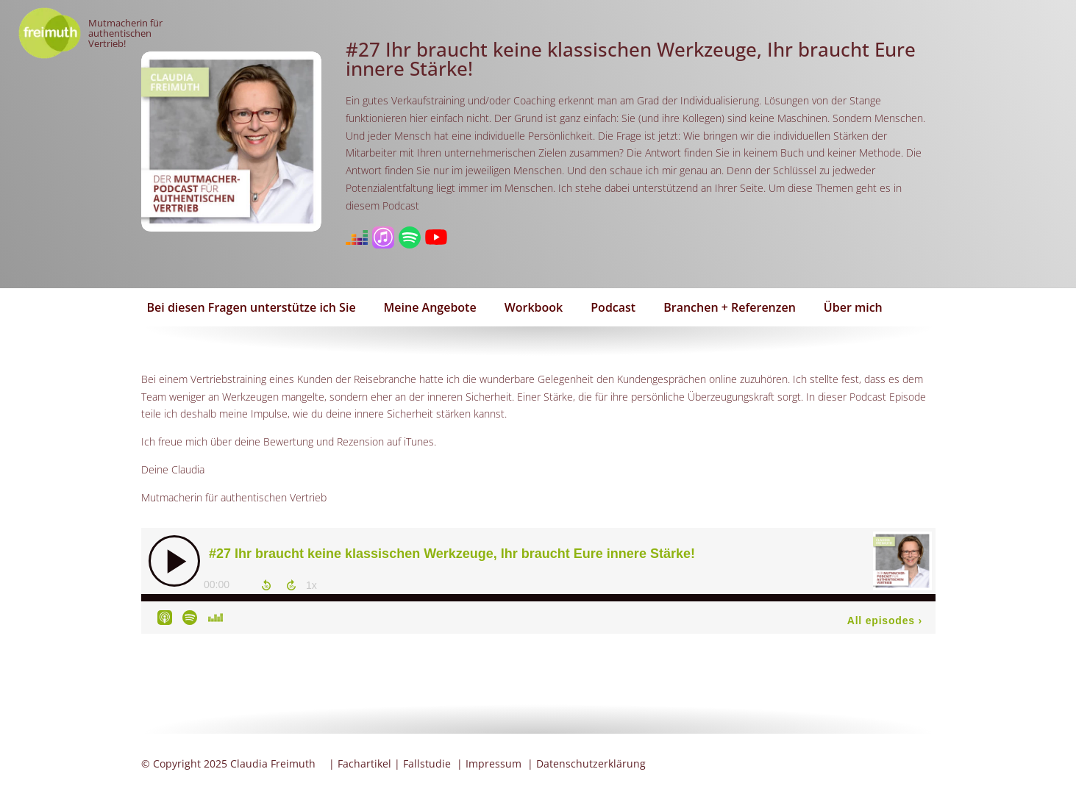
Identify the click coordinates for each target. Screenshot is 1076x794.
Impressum (493, 763)
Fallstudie (427, 763)
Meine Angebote (430, 307)
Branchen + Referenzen (729, 307)
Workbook (534, 307)
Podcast (613, 307)
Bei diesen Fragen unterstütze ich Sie (251, 307)
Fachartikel (364, 763)
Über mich (853, 307)
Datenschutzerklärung (591, 763)
